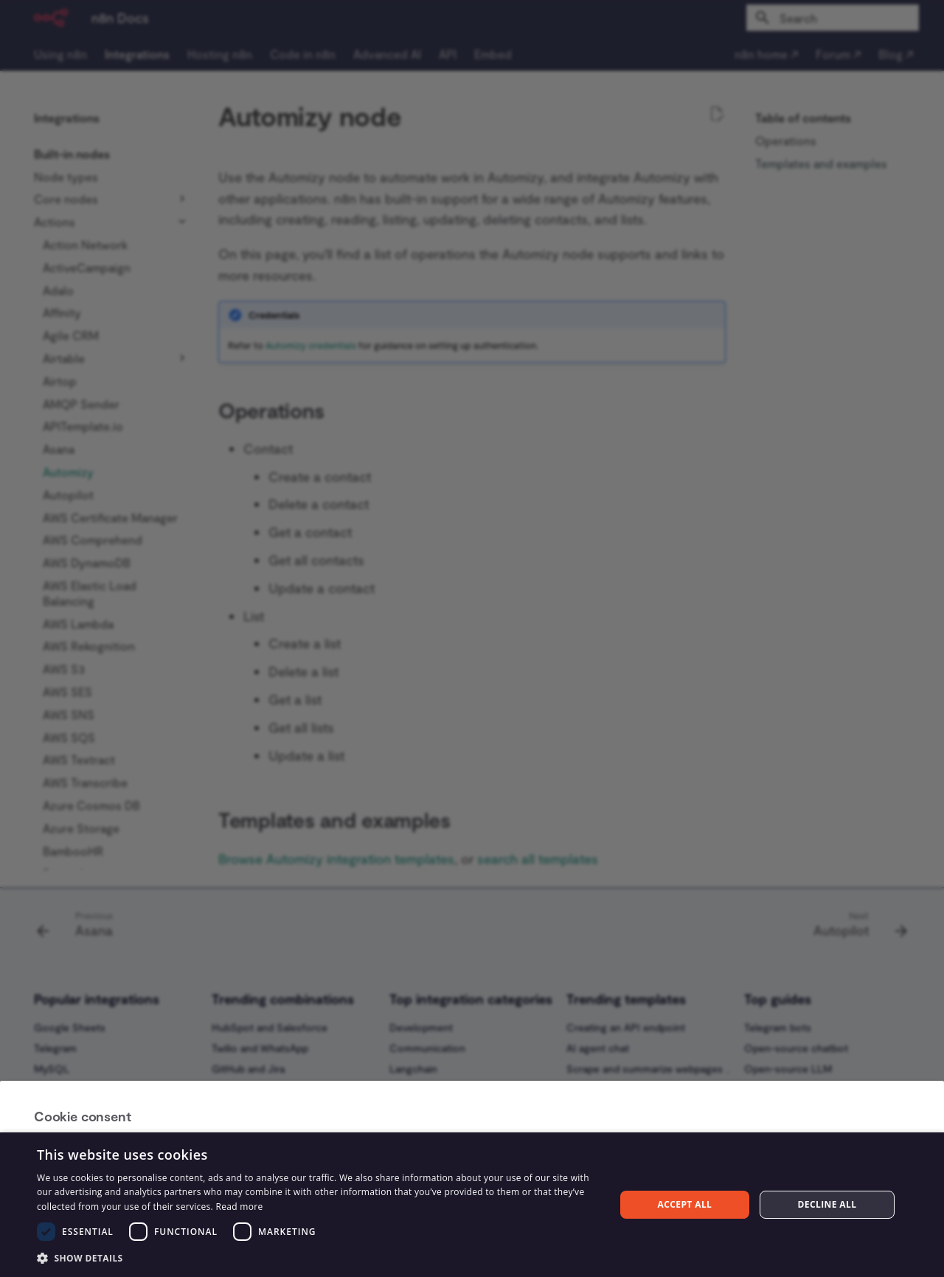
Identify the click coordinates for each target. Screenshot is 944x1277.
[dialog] (472, 1204)
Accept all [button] (685, 1204)
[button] (317, 1257)
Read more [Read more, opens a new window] (239, 1206)
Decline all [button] (827, 1204)
